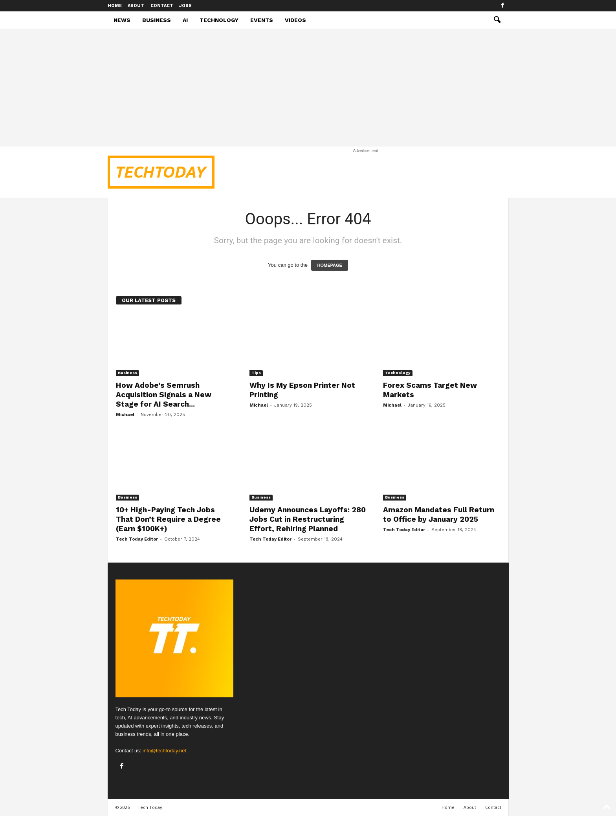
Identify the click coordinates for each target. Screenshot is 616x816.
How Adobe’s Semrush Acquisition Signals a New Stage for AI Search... (163, 395)
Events (261, 20)
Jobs (185, 5)
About (136, 5)
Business (156, 20)
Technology (219, 20)
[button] (497, 20)
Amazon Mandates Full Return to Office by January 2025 (438, 514)
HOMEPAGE (329, 265)
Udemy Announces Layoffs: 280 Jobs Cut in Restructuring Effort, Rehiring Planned (307, 519)
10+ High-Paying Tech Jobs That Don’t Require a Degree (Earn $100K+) (168, 519)
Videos (295, 20)
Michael (125, 414)
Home (115, 5)
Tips (256, 372)
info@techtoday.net (164, 751)
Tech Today (150, 807)
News (122, 20)
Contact (161, 5)
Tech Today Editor (137, 539)
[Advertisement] (308, 88)
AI (185, 20)
